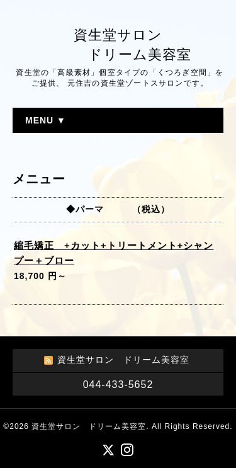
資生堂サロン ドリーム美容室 (88, 426)
